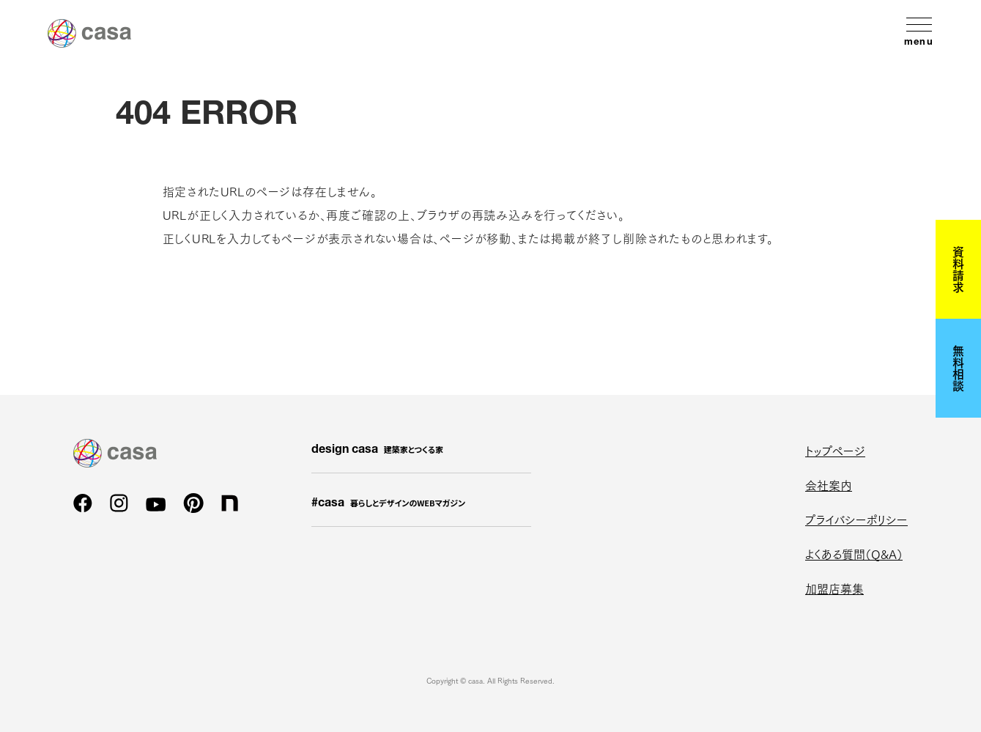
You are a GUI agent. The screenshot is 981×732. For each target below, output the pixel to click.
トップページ (835, 450)
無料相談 (958, 367)
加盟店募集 (834, 588)
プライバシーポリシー (856, 519)
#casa (388, 503)
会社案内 (828, 485)
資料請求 (958, 268)
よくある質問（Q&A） (854, 553)
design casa (377, 449)
